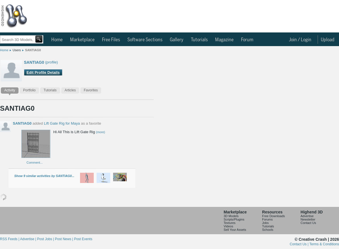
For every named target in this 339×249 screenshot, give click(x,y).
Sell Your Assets (235, 229)
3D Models (231, 216)
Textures (230, 223)
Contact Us (308, 223)
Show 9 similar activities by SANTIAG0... (44, 176)
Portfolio (29, 90)
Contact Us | (299, 244)
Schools (267, 229)
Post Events (83, 239)
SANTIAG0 (33, 50)
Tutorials (199, 40)
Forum (247, 40)
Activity (9, 90)
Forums (267, 219)
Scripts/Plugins (234, 219)
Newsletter (308, 219)
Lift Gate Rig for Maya (62, 123)
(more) (100, 132)
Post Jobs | (46, 239)
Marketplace (82, 40)
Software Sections (144, 40)
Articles (70, 90)
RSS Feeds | (10, 239)
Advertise (307, 216)
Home (57, 40)
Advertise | (28, 239)
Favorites (91, 90)
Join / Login (300, 40)
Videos (228, 226)
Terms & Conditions (324, 244)
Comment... (34, 162)
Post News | (64, 239)
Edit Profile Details (43, 72)
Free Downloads (273, 216)
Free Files (111, 40)
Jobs (265, 223)
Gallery (176, 40)
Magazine (224, 40)
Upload (327, 40)
